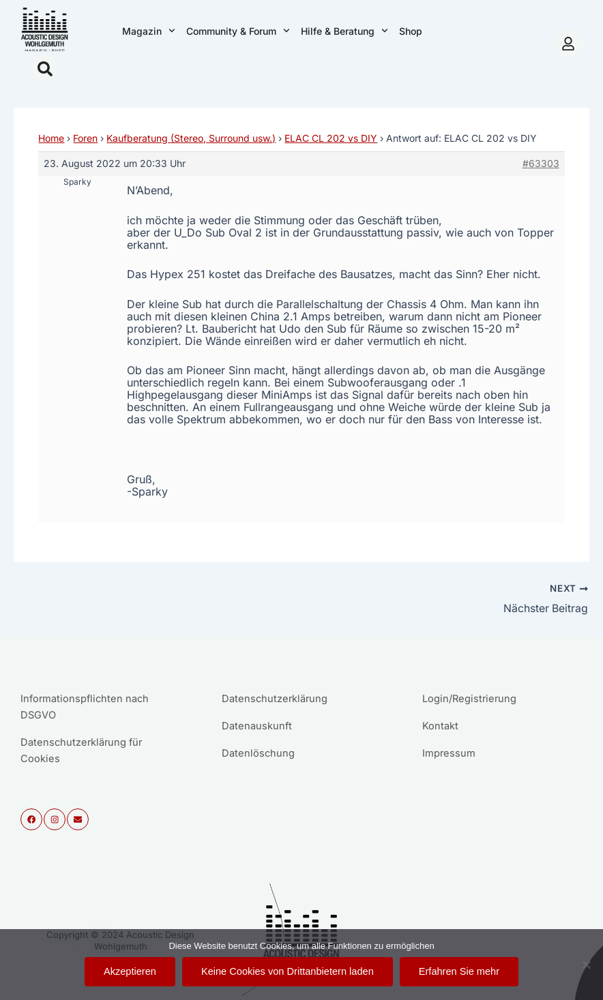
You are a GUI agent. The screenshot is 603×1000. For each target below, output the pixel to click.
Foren (85, 138)
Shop (410, 31)
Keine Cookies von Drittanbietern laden (287, 971)
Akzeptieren (130, 971)
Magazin (148, 30)
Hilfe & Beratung (344, 30)
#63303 (541, 163)
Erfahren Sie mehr (459, 971)
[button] (45, 68)
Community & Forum (238, 30)
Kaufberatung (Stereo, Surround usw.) (191, 138)
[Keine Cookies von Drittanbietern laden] (586, 964)
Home (51, 138)
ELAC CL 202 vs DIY (330, 138)
